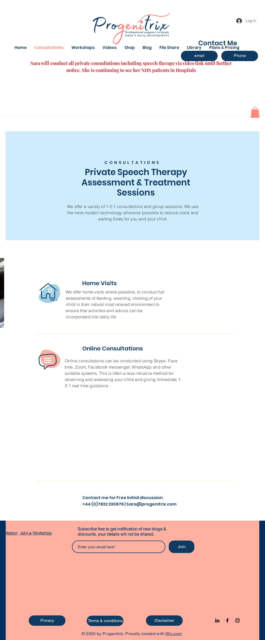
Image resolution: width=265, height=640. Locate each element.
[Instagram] (237, 620)
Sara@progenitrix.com (151, 504)
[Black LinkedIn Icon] (217, 620)
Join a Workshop (36, 533)
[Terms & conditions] (105, 621)
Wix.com (173, 633)
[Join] (181, 547)
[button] (255, 112)
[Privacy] (47, 620)
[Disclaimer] (164, 620)
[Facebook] (227, 620)
